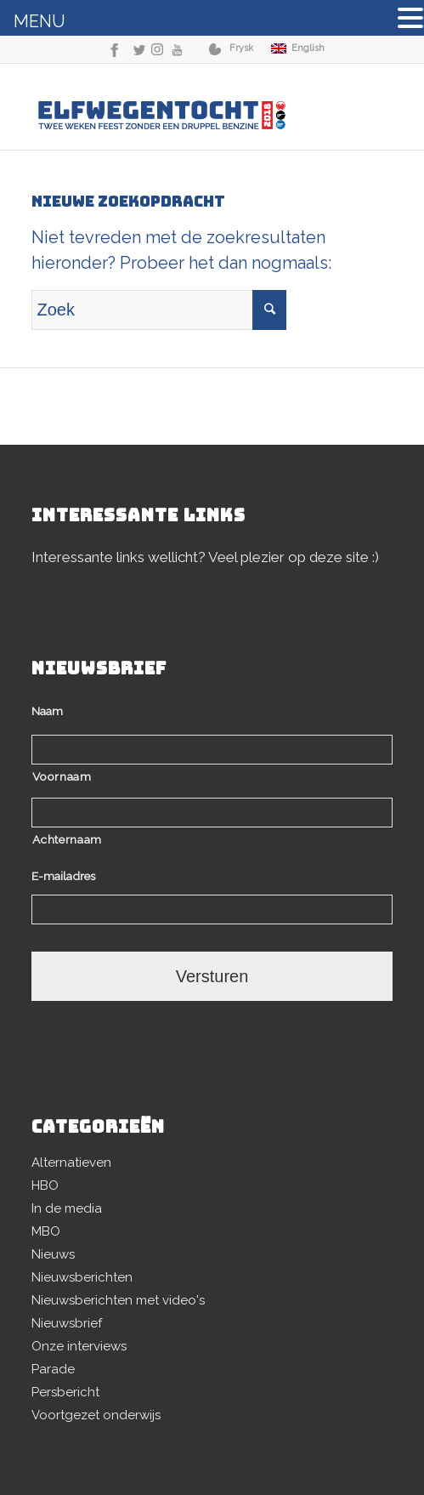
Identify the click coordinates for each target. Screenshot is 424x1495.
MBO (45, 1231)
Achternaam (67, 839)
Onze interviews (79, 1346)
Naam (52, 711)
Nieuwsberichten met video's (118, 1300)
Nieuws (53, 1254)
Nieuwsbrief (66, 1323)
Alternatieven (71, 1162)
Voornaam (61, 776)
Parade (53, 1369)
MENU (39, 21)
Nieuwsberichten (82, 1277)
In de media (66, 1208)
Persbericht (65, 1392)
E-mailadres (68, 876)
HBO (45, 1185)
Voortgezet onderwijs (96, 1415)
